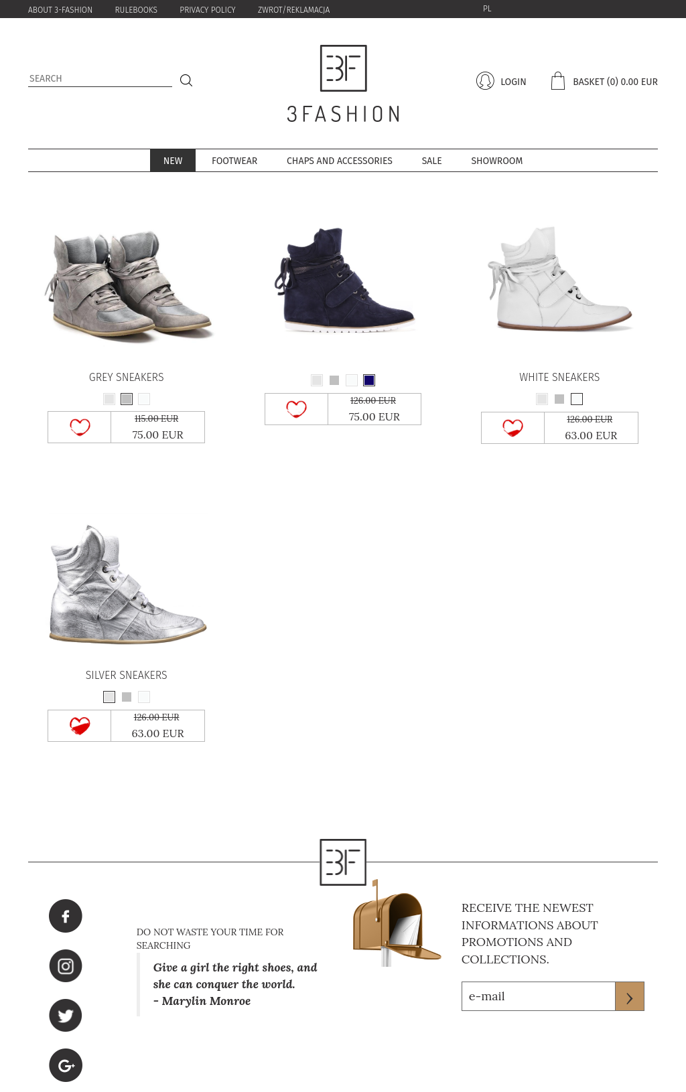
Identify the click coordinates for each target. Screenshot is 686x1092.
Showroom (497, 161)
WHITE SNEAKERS (559, 378)
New (173, 161)
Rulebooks (136, 10)
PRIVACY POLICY (207, 10)
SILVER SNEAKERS (126, 676)
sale (432, 161)
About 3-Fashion (60, 10)
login (512, 82)
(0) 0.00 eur (632, 82)
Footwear (234, 161)
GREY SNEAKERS (126, 378)
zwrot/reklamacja (294, 10)
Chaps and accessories (340, 161)
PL (487, 8)
